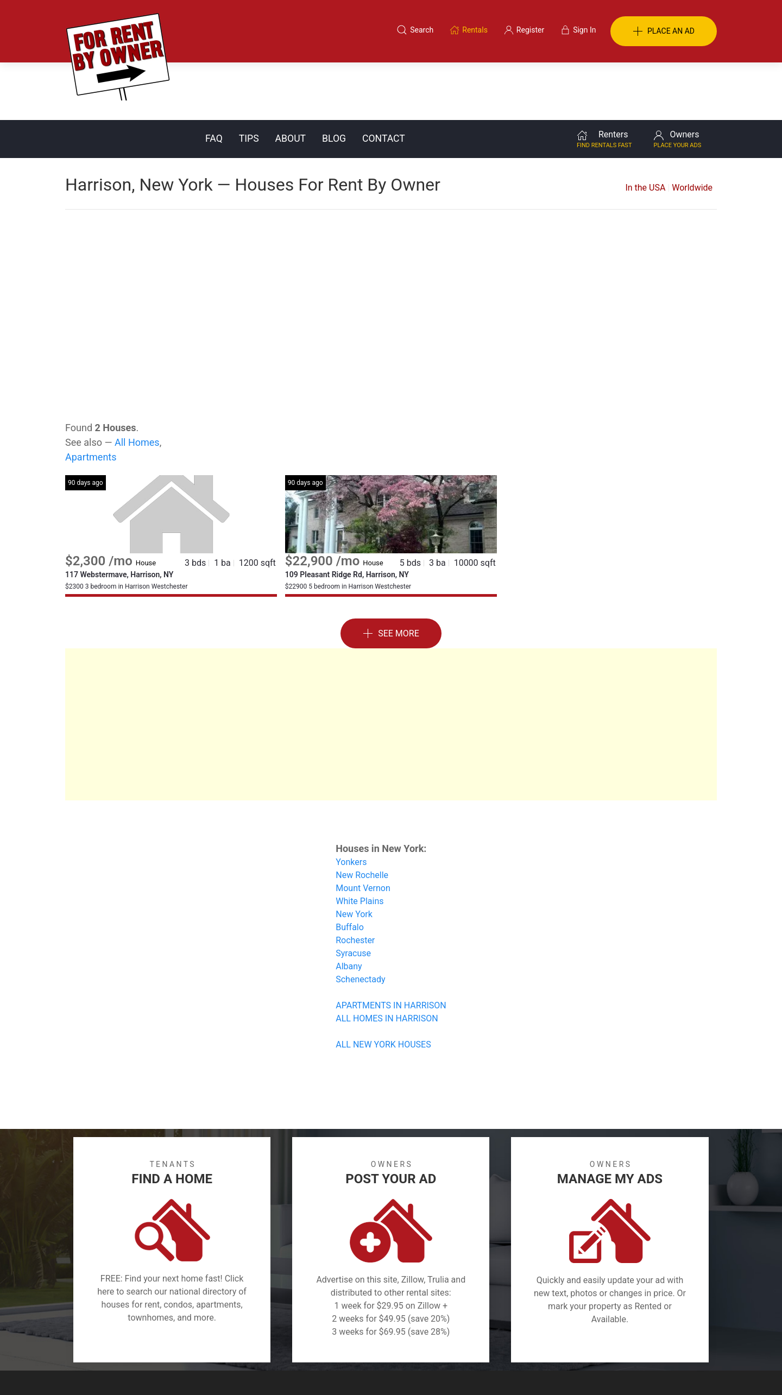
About (290, 80)
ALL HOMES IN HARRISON (387, 961)
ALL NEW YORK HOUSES (383, 987)
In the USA (645, 130)
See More (391, 576)
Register (573, 1342)
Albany (349, 909)
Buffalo (350, 869)
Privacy (398, 1342)
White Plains (359, 843)
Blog (334, 80)
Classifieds (213, 1342)
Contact (383, 80)
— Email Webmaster (683, 1370)
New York (354, 856)
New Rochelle (362, 817)
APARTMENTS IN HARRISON (391, 948)
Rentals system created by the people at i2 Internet (562, 1370)
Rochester (355, 883)
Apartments (91, 399)
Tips (249, 80)
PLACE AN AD (664, 31)
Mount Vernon (363, 830)
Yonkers (351, 804)
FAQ (214, 80)
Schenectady (360, 922)
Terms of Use (279, 1342)
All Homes (137, 384)
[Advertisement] (391, 239)
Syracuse (353, 896)
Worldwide (692, 130)
